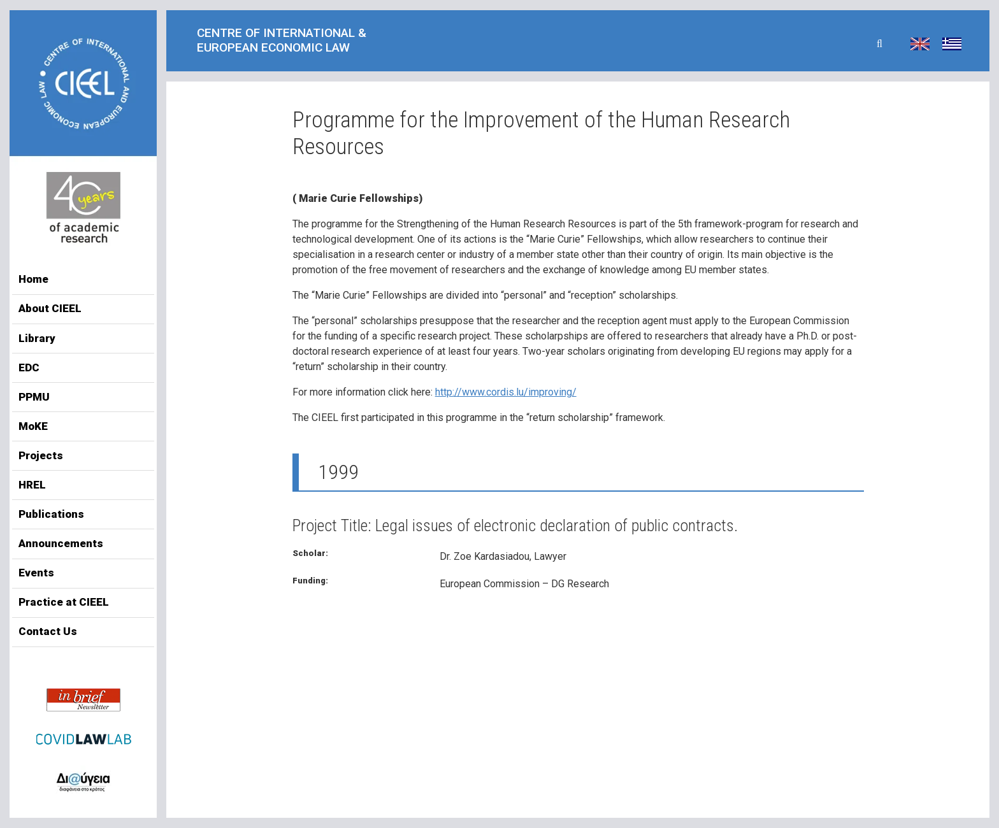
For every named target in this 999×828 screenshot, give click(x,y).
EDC (29, 367)
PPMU (34, 396)
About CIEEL (50, 308)
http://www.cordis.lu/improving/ (506, 392)
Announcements (60, 543)
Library (36, 338)
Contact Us (47, 631)
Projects (40, 455)
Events (36, 572)
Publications (51, 514)
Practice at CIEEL (63, 602)
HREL (32, 484)
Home (33, 279)
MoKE (33, 426)
